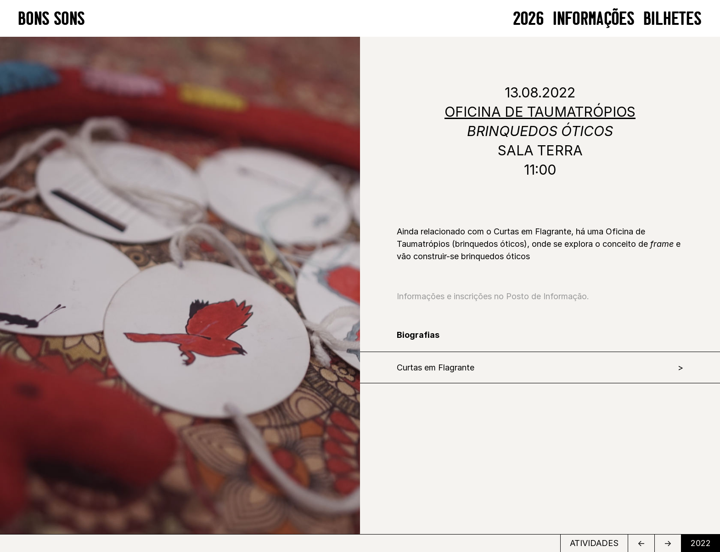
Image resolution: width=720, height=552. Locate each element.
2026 (528, 18)
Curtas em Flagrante (435, 367)
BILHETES (673, 18)
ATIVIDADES (594, 543)
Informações (594, 18)
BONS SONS (51, 18)
